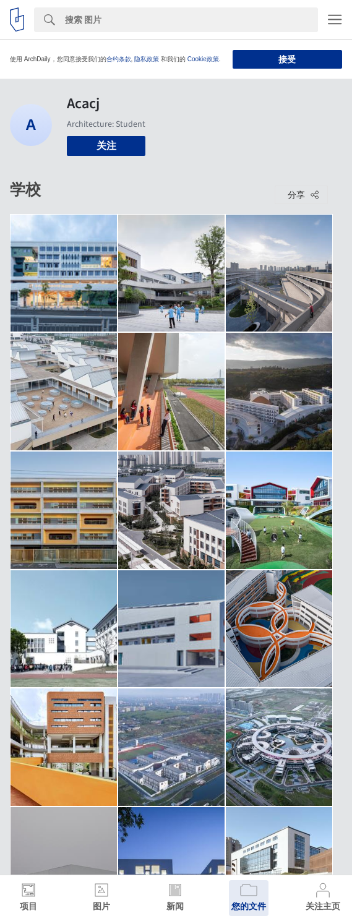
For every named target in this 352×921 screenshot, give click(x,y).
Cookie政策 (203, 59)
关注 (106, 145)
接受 (287, 59)
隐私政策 (146, 59)
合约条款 (118, 59)
